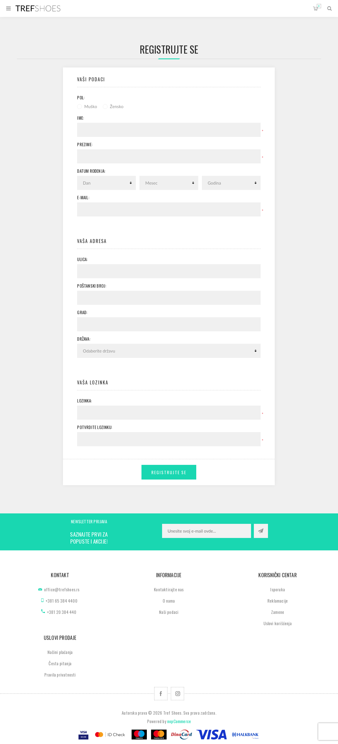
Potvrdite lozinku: (94, 427)
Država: (83, 339)
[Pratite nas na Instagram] (177, 693)
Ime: (80, 118)
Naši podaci (168, 612)
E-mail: (83, 197)
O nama (169, 601)
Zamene (277, 612)
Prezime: (84, 144)
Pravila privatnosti (60, 674)
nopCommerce (179, 721)
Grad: (82, 312)
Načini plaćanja (60, 652)
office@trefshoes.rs (62, 589)
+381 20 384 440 (62, 612)
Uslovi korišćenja (277, 623)
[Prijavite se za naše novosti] (206, 531)
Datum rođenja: (91, 171)
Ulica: (82, 259)
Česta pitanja (60, 663)
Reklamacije (277, 601)
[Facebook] (160, 693)
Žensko (116, 106)
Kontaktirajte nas (169, 589)
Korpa (319, 6)
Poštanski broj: (91, 286)
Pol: (80, 97)
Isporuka (277, 589)
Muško (90, 106)
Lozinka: (84, 400)
